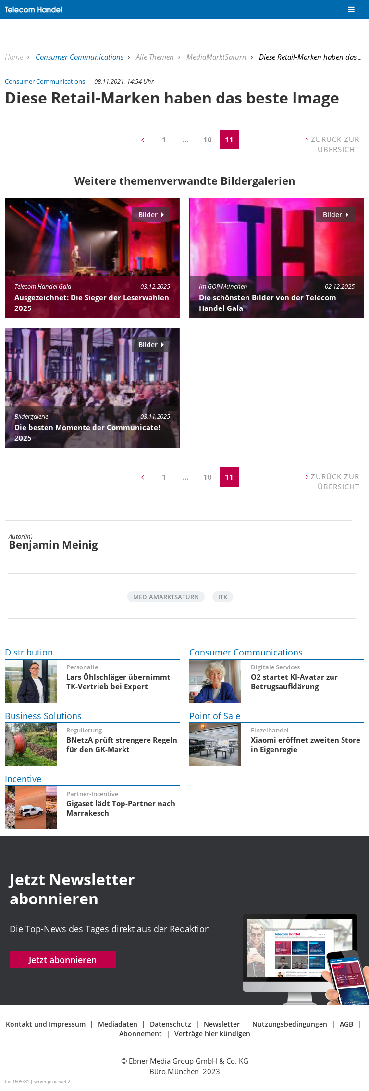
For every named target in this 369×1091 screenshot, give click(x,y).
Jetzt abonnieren (63, 959)
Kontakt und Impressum (46, 1023)
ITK (222, 596)
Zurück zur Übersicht (332, 144)
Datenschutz (170, 1023)
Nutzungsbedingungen (289, 1023)
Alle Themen (156, 57)
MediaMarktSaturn (217, 57)
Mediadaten (117, 1023)
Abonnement (140, 1033)
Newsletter (222, 1023)
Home (15, 57)
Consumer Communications (80, 57)
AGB (346, 1023)
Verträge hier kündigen (212, 1033)
